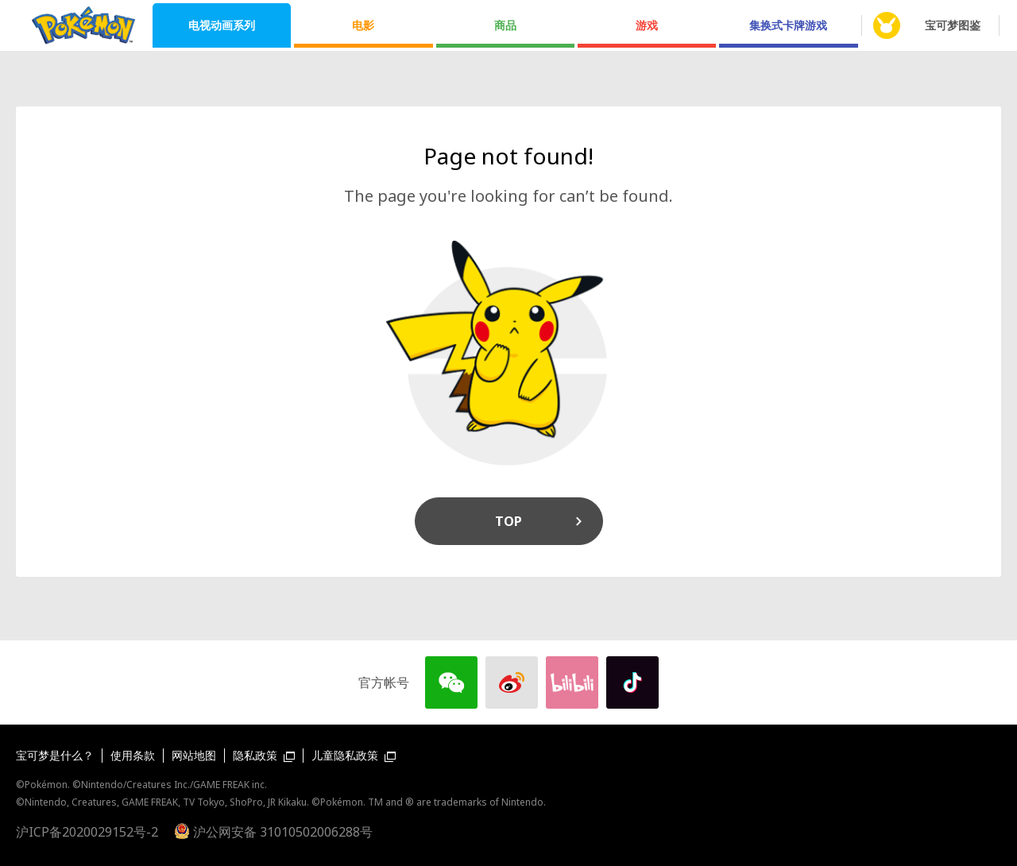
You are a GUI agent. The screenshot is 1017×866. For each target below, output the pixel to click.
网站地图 (194, 755)
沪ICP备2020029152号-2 (87, 832)
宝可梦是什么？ (55, 755)
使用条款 (132, 755)
